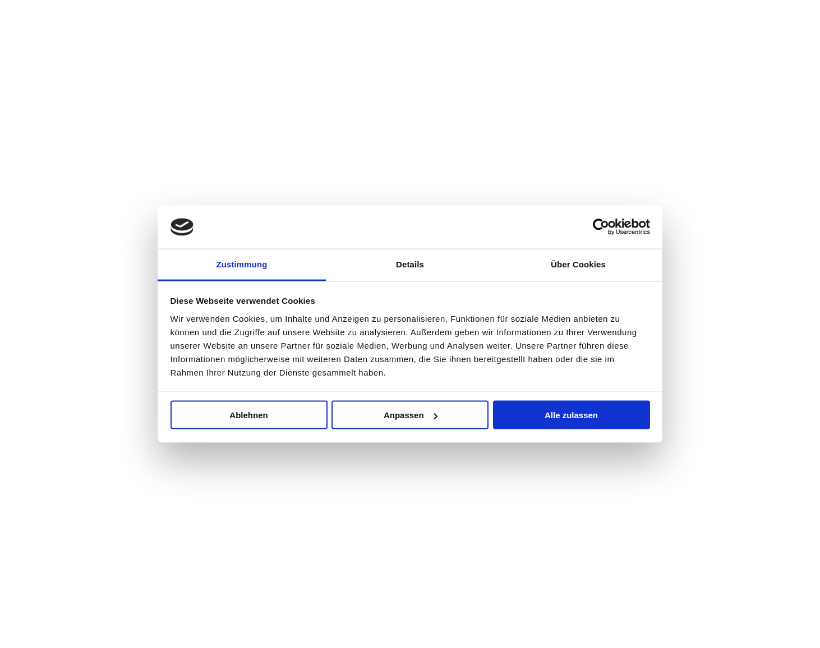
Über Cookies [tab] (578, 264)
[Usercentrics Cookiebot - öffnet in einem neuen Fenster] (601, 227)
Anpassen (410, 415)
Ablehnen (248, 415)
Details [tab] (410, 264)
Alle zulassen (571, 415)
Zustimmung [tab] (242, 264)
